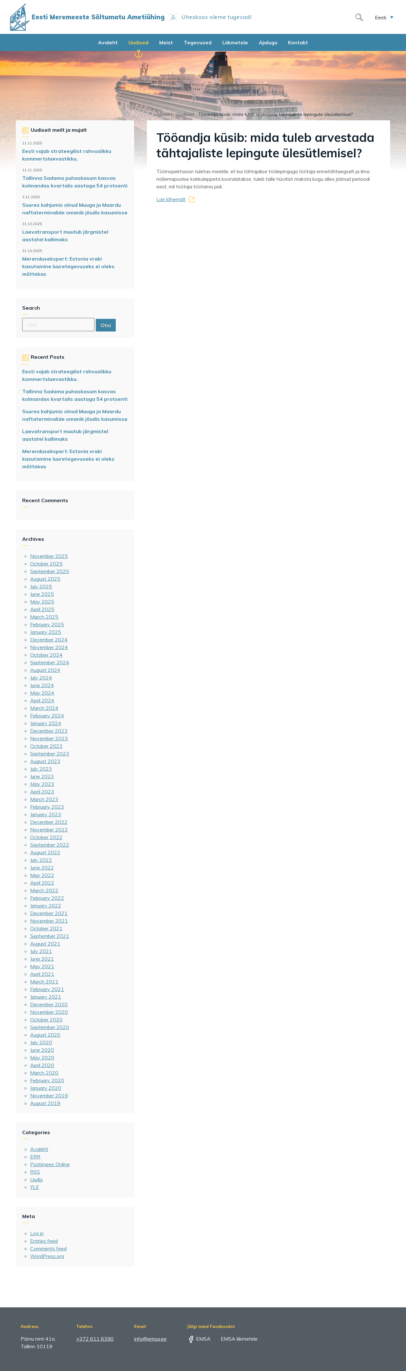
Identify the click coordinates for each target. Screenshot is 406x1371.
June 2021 (42, 959)
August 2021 (45, 943)
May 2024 (42, 693)
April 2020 (42, 1065)
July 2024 (41, 677)
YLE (34, 1187)
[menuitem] (384, 17)
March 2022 (44, 890)
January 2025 (45, 632)
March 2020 (44, 1073)
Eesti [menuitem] (380, 17)
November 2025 (49, 556)
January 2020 (45, 1088)
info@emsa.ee (150, 1339)
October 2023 (46, 746)
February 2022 (47, 898)
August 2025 (45, 579)
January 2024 (45, 723)
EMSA (199, 1339)
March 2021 (44, 981)
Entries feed (44, 1241)
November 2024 (49, 647)
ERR (35, 1156)
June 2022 (42, 867)
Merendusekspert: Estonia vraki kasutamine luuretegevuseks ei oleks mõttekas (68, 266)
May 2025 (42, 601)
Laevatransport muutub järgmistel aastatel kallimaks (65, 236)
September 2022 (49, 845)
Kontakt (298, 42)
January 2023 (45, 814)
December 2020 (49, 1004)
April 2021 (42, 974)
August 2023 (45, 761)
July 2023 (41, 769)
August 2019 (45, 1103)
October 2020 (46, 1019)
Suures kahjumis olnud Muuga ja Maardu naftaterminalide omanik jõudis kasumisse (75, 209)
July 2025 (41, 586)
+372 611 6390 (95, 1339)
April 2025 (42, 609)
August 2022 (45, 852)
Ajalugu (268, 42)
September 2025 (49, 571)
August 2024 (45, 670)
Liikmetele (235, 42)
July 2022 (41, 860)
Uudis (36, 1179)
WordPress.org (47, 1256)
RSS (35, 1172)
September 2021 (49, 936)
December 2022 (49, 822)
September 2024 (49, 662)
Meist (166, 42)
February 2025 (47, 624)
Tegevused (198, 42)
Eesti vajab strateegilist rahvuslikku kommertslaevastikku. (66, 155)
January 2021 (45, 997)
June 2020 (42, 1050)
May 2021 (42, 966)
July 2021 (41, 951)
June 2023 (42, 776)
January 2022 (45, 905)
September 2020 (49, 1027)
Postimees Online (50, 1164)
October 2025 (46, 563)
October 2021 (46, 928)
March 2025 (44, 617)
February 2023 (47, 807)
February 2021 (47, 989)
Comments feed (48, 1248)
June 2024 (42, 685)
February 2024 (47, 715)
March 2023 (44, 799)
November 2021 (49, 921)
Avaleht (108, 42)
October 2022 (46, 837)
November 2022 (49, 829)
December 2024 (49, 639)
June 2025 (42, 594)
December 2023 (49, 731)
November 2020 (49, 1012)
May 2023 (42, 784)
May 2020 (42, 1057)
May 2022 (42, 875)
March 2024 (44, 708)
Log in (37, 1233)
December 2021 (49, 913)
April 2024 (42, 700)
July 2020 (41, 1042)
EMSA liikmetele (235, 1339)
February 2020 (47, 1080)
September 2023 (49, 753)
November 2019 (49, 1095)
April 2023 (42, 791)
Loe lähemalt (171, 199)
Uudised (138, 42)
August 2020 (45, 1035)
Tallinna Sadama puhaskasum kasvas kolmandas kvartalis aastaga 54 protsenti (75, 182)
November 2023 (49, 738)
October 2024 (46, 655)
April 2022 (42, 883)
